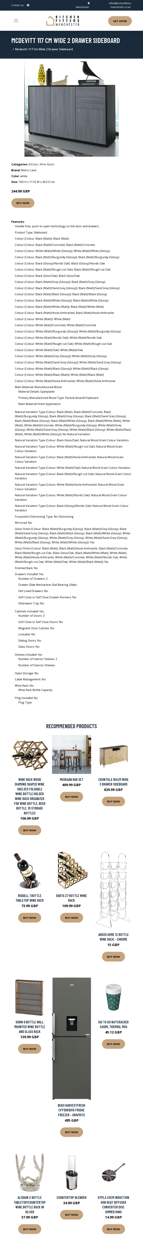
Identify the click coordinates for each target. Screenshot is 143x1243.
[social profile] (28, 5)
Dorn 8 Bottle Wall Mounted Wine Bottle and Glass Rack (29, 1027)
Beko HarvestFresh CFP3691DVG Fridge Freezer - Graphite (71, 1110)
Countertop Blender (72, 1197)
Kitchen (33, 164)
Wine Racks (47, 164)
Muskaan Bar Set (71, 779)
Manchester (82, 7)
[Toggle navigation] (16, 20)
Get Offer (120, 21)
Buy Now (22, 203)
